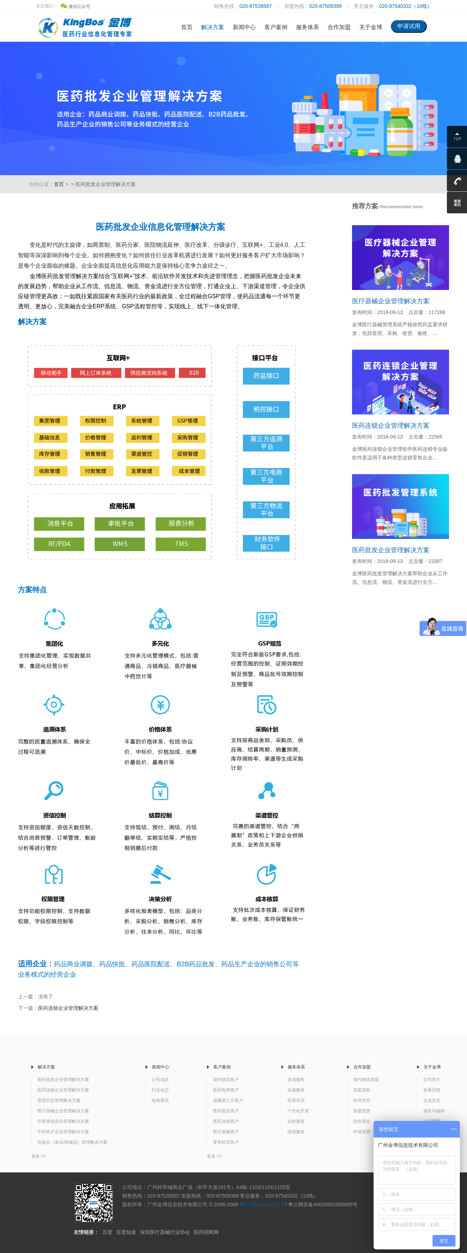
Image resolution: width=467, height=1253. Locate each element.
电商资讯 (160, 1100)
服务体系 (307, 27)
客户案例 (275, 27)
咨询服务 (296, 1079)
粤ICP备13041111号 (263, 1204)
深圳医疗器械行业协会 (165, 1232)
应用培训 (296, 1100)
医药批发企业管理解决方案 (391, 550)
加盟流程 (361, 1090)
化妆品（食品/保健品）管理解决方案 (72, 1142)
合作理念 (361, 1121)
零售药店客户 (226, 1142)
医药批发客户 (226, 1110)
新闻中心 (244, 27)
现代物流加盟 (366, 1079)
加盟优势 (361, 1110)
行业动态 (160, 1090)
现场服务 (296, 1131)
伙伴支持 (361, 1100)
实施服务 (296, 1090)
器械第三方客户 (228, 1100)
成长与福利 (434, 1110)
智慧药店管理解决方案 (58, 1100)
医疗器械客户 (226, 1131)
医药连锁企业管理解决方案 (68, 1008)
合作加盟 (339, 27)
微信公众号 (75, 6)
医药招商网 (206, 1232)
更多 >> (38, 1156)
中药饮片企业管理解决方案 (63, 1131)
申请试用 (361, 1131)
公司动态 (160, 1079)
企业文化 (431, 1100)
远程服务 (296, 1121)
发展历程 (431, 1090)
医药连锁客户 (226, 1121)
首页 (187, 27)
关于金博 (370, 27)
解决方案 (212, 27)
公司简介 (431, 1079)
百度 (107, 1232)
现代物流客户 (226, 1079)
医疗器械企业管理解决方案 (391, 301)
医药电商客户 (226, 1090)
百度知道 (126, 1232)
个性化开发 (298, 1110)
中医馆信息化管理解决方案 (63, 1121)
